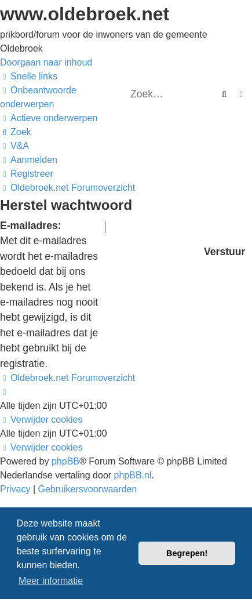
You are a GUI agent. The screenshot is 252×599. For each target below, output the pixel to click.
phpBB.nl (133, 475)
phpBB (65, 461)
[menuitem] (48, 118)
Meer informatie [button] (51, 581)
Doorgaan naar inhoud (46, 62)
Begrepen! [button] (186, 553)
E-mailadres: (30, 225)
